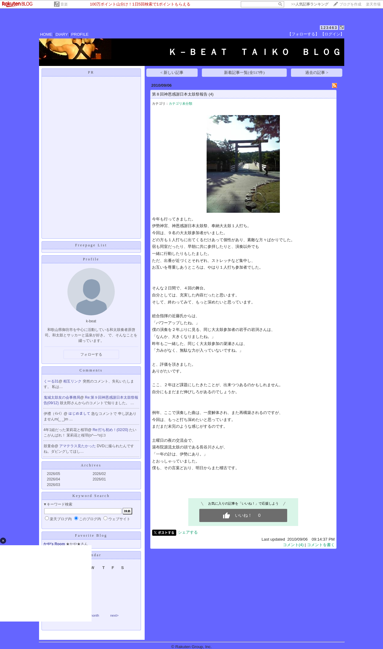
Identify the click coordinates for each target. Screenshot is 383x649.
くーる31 (51, 381)
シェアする (188, 532)
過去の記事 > (316, 72)
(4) (210, 94)
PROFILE (80, 34)
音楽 (64, 4)
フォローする (91, 354)
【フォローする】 (303, 34)
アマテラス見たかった (78, 446)
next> (114, 615)
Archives (91, 465)
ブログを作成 (350, 4)
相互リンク (72, 381)
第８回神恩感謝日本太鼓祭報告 (180, 94)
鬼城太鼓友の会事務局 (62, 397)
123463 (328, 27)
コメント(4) (293, 544)
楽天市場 (373, 4)
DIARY (62, 34)
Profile (91, 259)
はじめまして (79, 414)
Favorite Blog (91, 535)
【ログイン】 (332, 34)
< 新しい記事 (171, 72)
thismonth (92, 615)
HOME (46, 34)
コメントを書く (321, 544)
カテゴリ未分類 (180, 103)
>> (309, 4)
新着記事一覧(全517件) (244, 72)
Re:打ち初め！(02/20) (110, 430)
